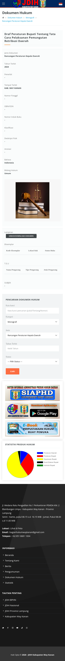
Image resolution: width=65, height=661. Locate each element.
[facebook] (8, 628)
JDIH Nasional (12, 605)
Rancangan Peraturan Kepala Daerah (17, 21)
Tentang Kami (12, 560)
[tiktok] (22, 628)
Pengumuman (12, 571)
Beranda (9, 555)
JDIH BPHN (10, 599)
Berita (8, 566)
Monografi (30, 17)
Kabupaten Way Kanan (16, 616)
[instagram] (13, 628)
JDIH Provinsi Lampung (16, 610)
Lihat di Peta (16, 528)
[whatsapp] (27, 628)
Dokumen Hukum (15, 17)
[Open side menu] (3, 3)
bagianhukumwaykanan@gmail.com (27, 532)
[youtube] (17, 628)
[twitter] (3, 628)
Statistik (9, 582)
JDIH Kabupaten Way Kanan (41, 654)
